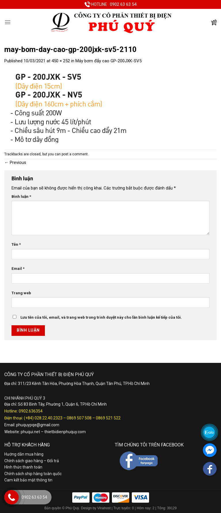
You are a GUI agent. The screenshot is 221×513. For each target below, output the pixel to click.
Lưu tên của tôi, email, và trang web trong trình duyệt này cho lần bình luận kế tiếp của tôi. (101, 317)
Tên (16, 244)
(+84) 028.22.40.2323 (43, 418)
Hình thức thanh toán (23, 467)
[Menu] (7, 22)
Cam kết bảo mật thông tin (28, 480)
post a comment (75, 154)
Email (18, 268)
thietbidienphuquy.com (65, 431)
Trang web (21, 293)
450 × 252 (61, 60)
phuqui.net (30, 431)
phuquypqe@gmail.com (37, 425)
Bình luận (21, 196)
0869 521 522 (108, 418)
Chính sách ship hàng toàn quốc (33, 473)
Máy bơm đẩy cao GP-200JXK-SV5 (108, 60)
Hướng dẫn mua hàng (23, 454)
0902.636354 (31, 411)
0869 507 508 (79, 418)
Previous (15, 162)
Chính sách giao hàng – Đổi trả (31, 460)
